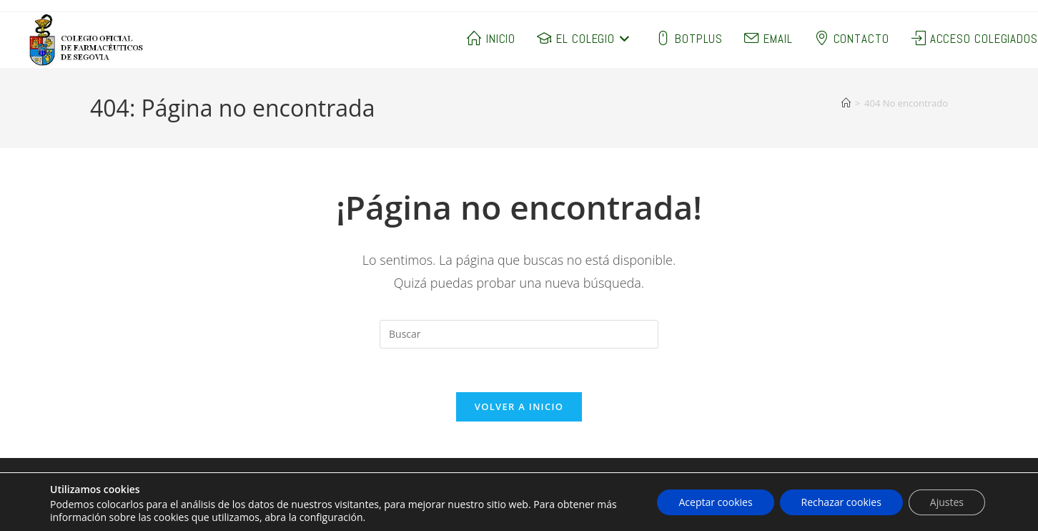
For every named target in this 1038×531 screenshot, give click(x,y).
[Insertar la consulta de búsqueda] (519, 334)
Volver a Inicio (519, 406)
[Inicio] (846, 103)
